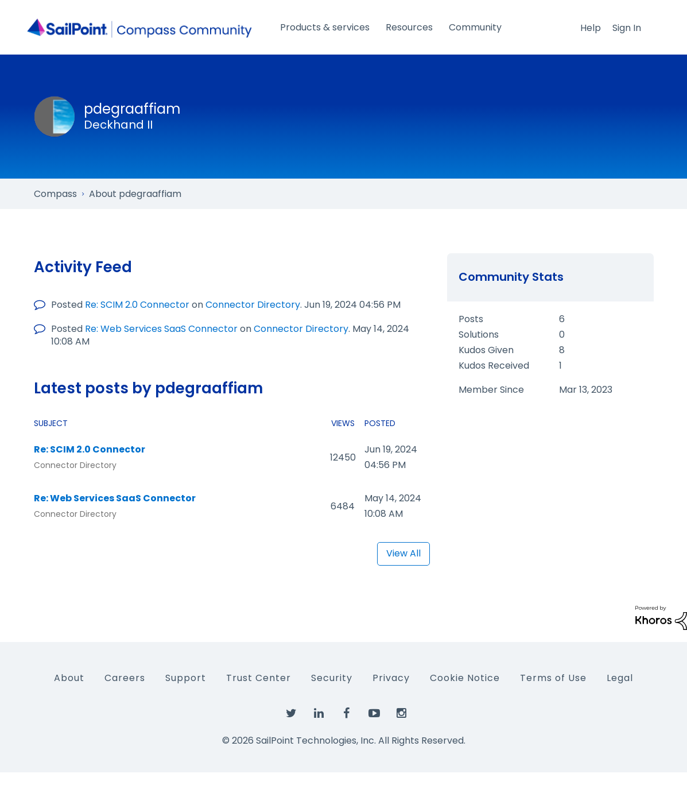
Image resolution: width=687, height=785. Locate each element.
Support (185, 678)
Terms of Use (553, 678)
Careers (124, 678)
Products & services (325, 27)
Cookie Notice (465, 678)
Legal (620, 678)
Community (475, 27)
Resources (409, 27)
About (69, 678)
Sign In (626, 27)
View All (403, 553)
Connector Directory (252, 304)
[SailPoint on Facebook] (346, 713)
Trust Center (258, 678)
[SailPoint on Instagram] (401, 713)
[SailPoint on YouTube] (374, 713)
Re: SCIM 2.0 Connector (137, 304)
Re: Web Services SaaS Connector (161, 328)
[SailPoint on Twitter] (291, 713)
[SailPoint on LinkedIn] (319, 713)
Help (590, 27)
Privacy (391, 678)
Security (331, 678)
